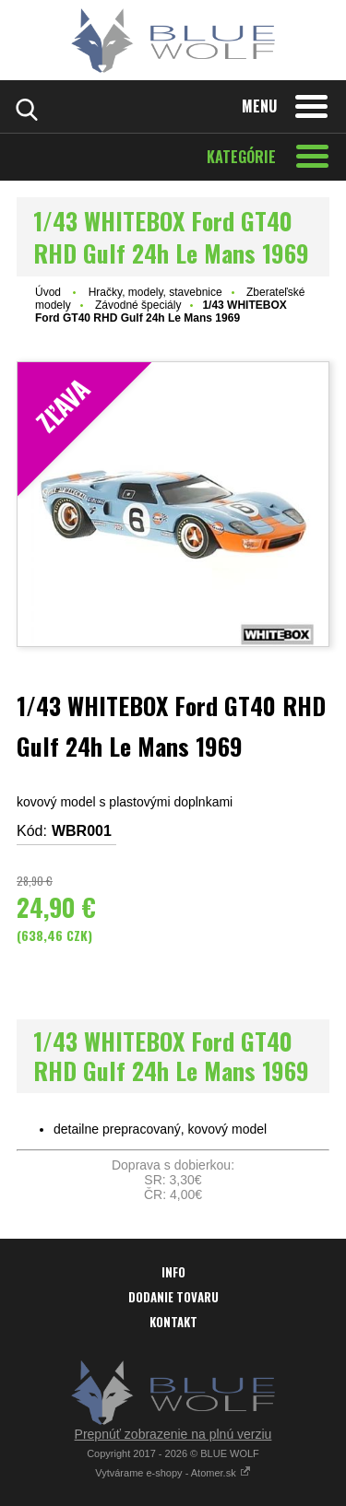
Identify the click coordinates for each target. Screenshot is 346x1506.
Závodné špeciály (138, 305)
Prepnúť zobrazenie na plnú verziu (173, 1434)
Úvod (48, 292)
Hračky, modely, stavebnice (155, 292)
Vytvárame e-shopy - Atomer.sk (172, 1472)
